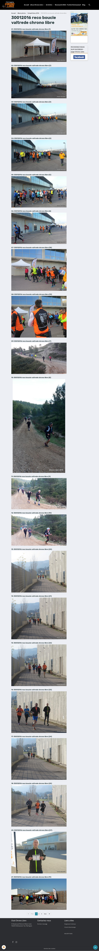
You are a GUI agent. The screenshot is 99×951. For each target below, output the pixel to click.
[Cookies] (4, 947)
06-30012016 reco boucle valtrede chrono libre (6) (31, 211)
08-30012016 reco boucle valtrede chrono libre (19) (31, 294)
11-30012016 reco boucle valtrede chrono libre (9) (31, 476)
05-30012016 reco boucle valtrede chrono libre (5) (31, 175)
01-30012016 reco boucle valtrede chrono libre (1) (31, 29)
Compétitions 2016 (33, 13)
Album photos (22, 13)
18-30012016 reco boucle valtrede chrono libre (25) (31, 783)
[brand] (8, 5)
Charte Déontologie (70, 927)
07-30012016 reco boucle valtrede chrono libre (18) (31, 248)
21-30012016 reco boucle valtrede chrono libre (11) (31, 877)
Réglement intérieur (70, 924)
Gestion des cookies (49, 948)
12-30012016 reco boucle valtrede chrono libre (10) (31, 513)
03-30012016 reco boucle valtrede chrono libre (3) (31, 102)
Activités (49, 5)
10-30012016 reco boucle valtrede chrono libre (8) (31, 377)
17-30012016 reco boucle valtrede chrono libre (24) (31, 736)
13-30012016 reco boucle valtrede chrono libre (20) (31, 549)
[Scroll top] (95, 947)
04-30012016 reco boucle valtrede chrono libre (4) (31, 138)
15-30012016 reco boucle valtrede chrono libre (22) (31, 643)
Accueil (26, 5)
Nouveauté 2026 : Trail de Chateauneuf (68, 5)
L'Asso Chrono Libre (36, 5)
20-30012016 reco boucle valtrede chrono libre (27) (31, 830)
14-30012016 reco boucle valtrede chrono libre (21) (31, 596)
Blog (83, 5)
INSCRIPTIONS (68, 934)
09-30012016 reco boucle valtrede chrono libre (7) (31, 341)
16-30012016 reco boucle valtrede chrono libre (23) (31, 690)
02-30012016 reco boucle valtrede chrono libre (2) (31, 66)
